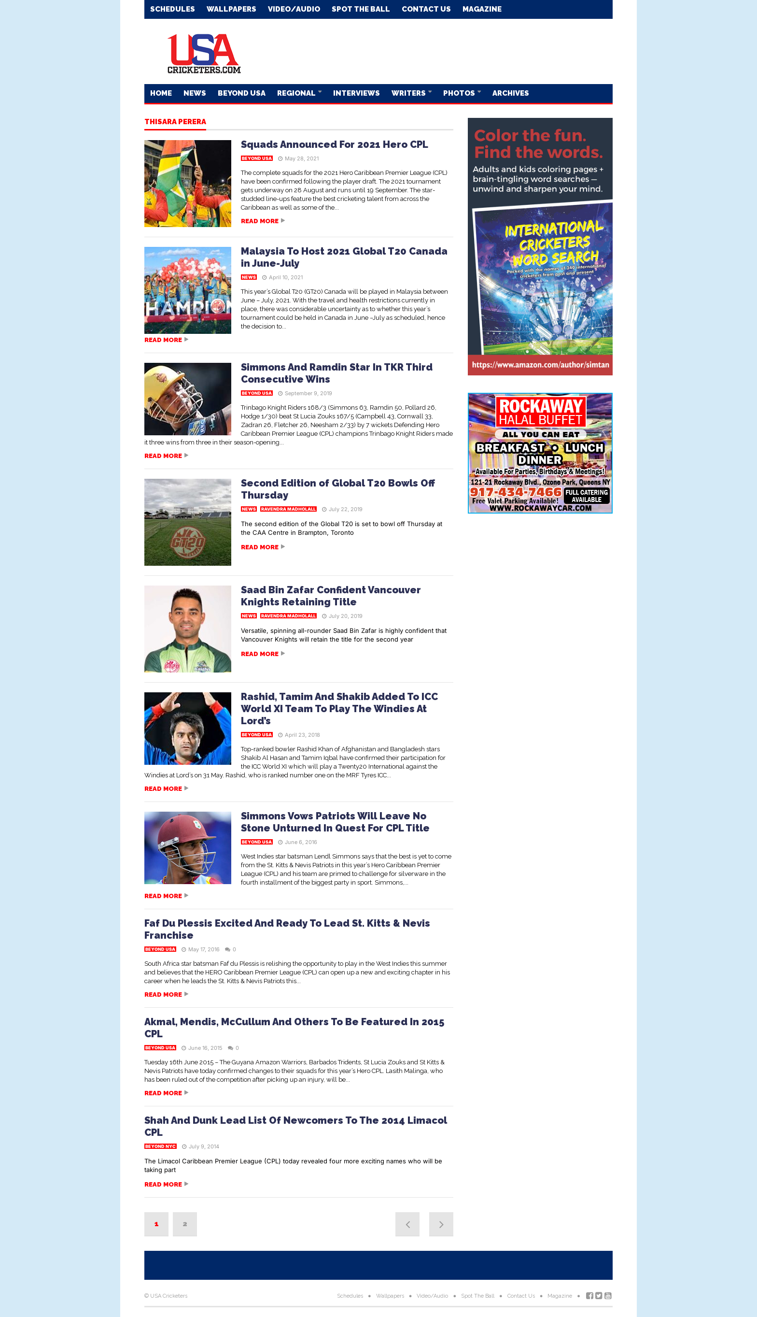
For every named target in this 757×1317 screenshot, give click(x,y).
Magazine (482, 9)
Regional (297, 93)
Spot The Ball (361, 9)
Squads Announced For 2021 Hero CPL (334, 144)
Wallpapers (231, 9)
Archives (510, 93)
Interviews (356, 93)
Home (161, 93)
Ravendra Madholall (288, 509)
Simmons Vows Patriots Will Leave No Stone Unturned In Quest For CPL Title (335, 822)
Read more (260, 221)
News (194, 93)
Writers (409, 93)
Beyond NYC (160, 1146)
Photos (460, 93)
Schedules (172, 9)
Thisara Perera (175, 122)
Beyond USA (242, 93)
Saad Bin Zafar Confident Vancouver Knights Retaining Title (331, 596)
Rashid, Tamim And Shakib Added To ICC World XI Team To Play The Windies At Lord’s (339, 709)
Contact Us (426, 9)
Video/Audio (294, 9)
